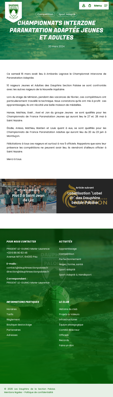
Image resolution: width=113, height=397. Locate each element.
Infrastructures (68, 319)
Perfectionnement (70, 259)
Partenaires (14, 330)
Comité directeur (69, 330)
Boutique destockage (19, 324)
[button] (101, 5)
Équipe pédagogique (71, 324)
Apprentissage (68, 249)
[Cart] (90, 5)
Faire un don (66, 345)
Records (64, 340)
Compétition (66, 254)
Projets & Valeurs (69, 314)
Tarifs (10, 314)
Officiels (64, 335)
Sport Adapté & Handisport (75, 274)
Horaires (12, 309)
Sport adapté (67, 269)
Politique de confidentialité (39, 392)
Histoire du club (68, 309)
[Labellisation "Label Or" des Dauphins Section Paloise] (84, 196)
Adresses (12, 335)
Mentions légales (13, 392)
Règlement (13, 319)
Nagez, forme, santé (71, 264)
